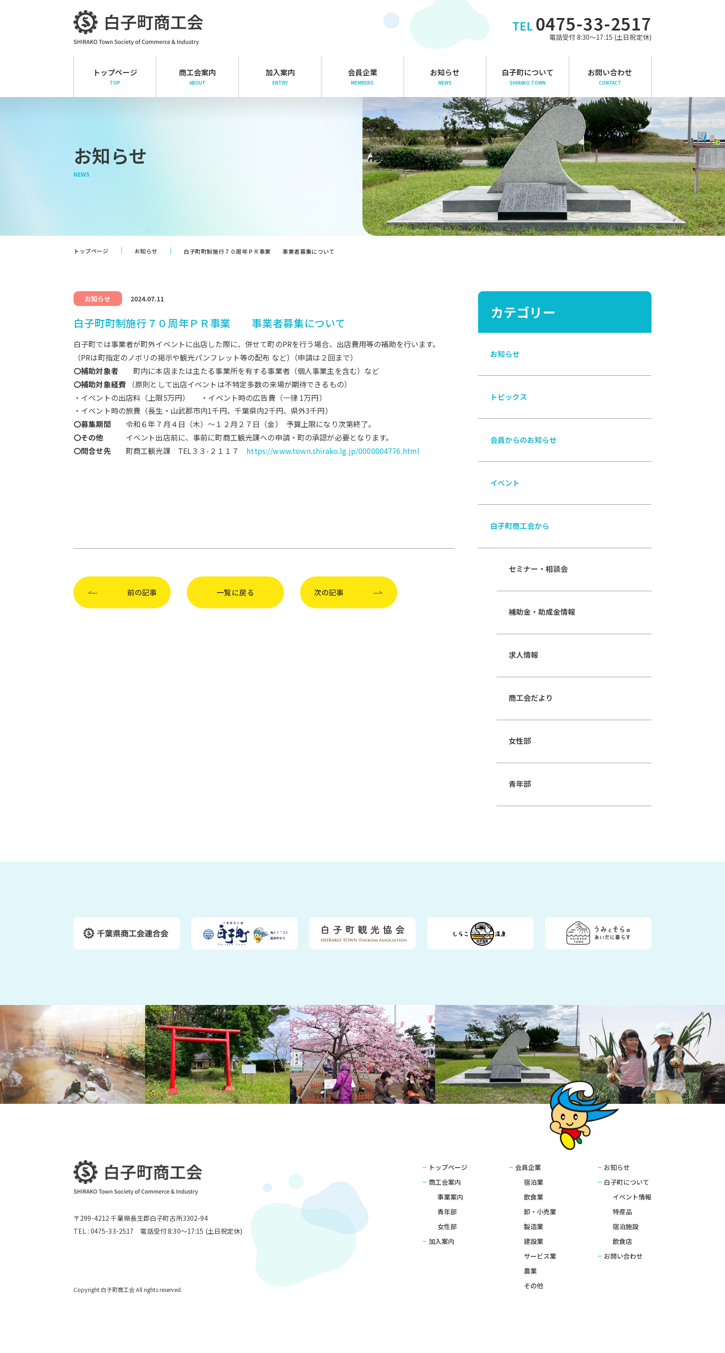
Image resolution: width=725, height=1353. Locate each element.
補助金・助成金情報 (542, 615)
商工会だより (531, 702)
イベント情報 (632, 1201)
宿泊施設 (626, 1231)
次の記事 (329, 592)
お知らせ (445, 76)
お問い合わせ (610, 76)
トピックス (508, 397)
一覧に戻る (235, 592)
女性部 (520, 745)
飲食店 (622, 1246)
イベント (505, 484)
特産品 (622, 1216)
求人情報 (523, 658)
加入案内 (280, 76)
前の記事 (142, 592)
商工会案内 (445, 1187)
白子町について (527, 76)
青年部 (520, 789)
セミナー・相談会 (538, 571)
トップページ (115, 76)
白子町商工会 (138, 1182)
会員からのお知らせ (523, 441)
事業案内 (450, 1201)
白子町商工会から (519, 528)
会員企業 (362, 76)
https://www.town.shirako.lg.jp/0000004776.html (332, 450)
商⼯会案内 (197, 76)
